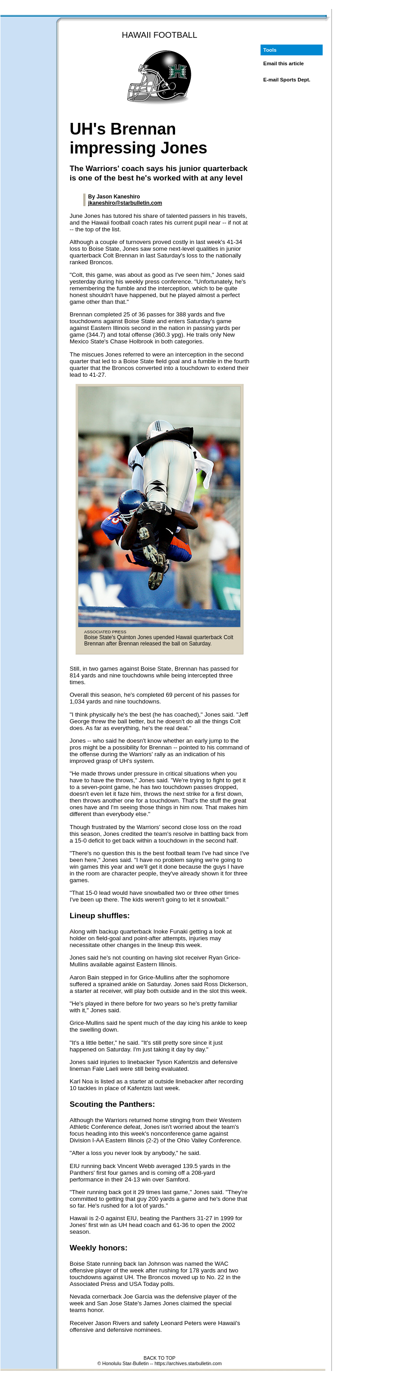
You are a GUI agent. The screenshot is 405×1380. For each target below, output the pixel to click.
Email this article (283, 63)
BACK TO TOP (160, 1358)
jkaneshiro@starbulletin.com (125, 203)
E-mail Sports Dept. (286, 79)
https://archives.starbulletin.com (187, 1363)
